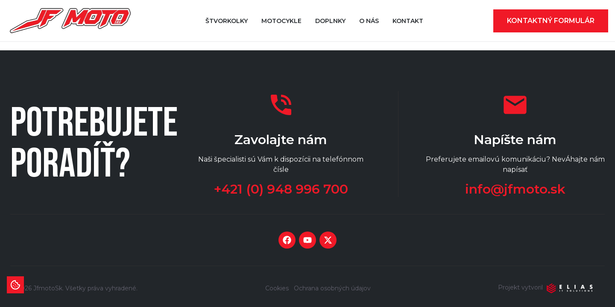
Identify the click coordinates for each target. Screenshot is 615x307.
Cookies (277, 288)
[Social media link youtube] (307, 240)
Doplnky (330, 21)
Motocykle (281, 21)
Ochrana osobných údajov (332, 288)
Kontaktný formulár (550, 21)
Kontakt (407, 21)
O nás (369, 21)
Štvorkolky (226, 21)
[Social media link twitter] (328, 240)
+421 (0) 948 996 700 (281, 189)
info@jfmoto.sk (515, 189)
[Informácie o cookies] (15, 284)
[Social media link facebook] (287, 240)
